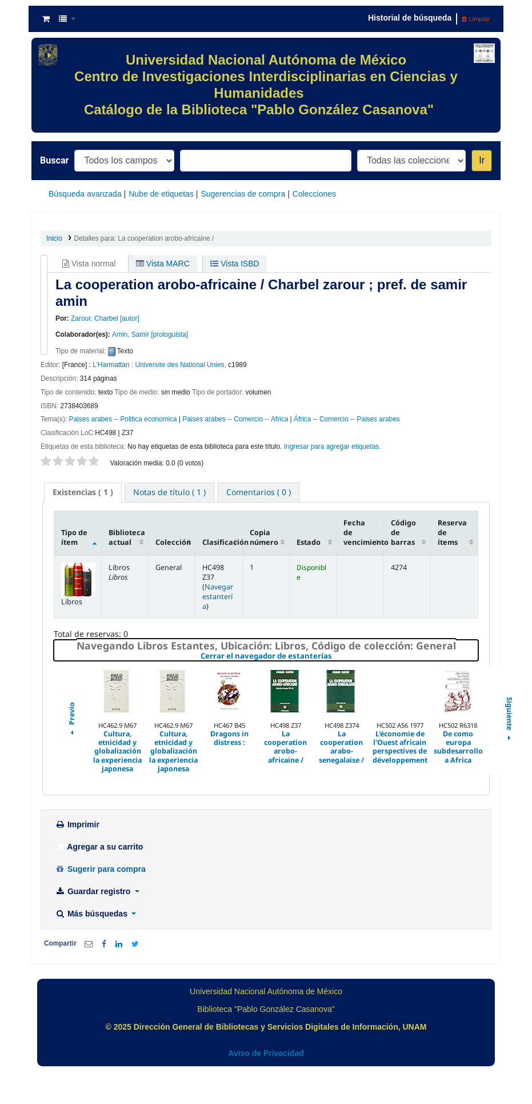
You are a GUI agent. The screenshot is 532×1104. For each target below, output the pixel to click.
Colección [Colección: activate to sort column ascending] (173, 542)
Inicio (54, 238)
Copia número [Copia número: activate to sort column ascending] (264, 537)
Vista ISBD (234, 263)
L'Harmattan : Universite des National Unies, (159, 365)
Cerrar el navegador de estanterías (335, 656)
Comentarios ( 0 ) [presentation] (258, 492)
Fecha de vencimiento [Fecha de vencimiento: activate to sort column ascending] (363, 532)
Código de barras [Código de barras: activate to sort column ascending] (403, 532)
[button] (46, 18)
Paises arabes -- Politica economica (123, 419)
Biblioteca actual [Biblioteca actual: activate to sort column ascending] (127, 537)
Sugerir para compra (100, 869)
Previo (71, 720)
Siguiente (509, 720)
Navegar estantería (217, 596)
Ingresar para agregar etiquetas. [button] (332, 447)
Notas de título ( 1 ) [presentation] (169, 492)
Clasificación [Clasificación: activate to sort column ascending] (222, 542)
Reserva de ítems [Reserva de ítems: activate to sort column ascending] (452, 532)
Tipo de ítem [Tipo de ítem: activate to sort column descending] (74, 537)
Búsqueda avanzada (85, 193)
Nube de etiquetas (161, 193)
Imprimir (77, 824)
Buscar (54, 160)
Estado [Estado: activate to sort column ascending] (309, 542)
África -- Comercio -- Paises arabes (347, 419)
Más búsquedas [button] (92, 913)
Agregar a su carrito (99, 846)
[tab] (83, 492)
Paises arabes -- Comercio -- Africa (235, 419)
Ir (482, 160)
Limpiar (476, 18)
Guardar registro (94, 891)
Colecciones (314, 193)
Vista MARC (163, 263)
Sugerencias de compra (243, 193)
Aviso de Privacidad (266, 1053)
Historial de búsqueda (409, 17)
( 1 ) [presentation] (83, 492)
